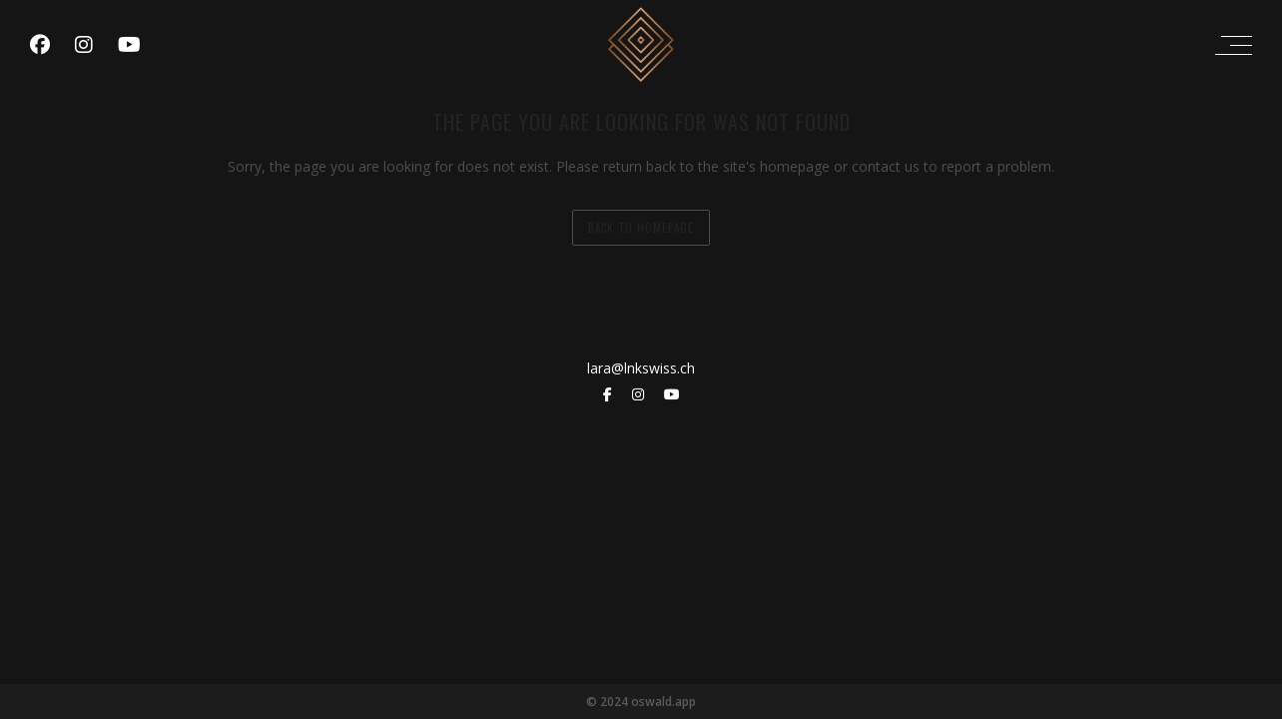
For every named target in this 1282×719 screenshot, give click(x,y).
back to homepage (641, 228)
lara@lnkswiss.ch (641, 368)
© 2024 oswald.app (641, 701)
